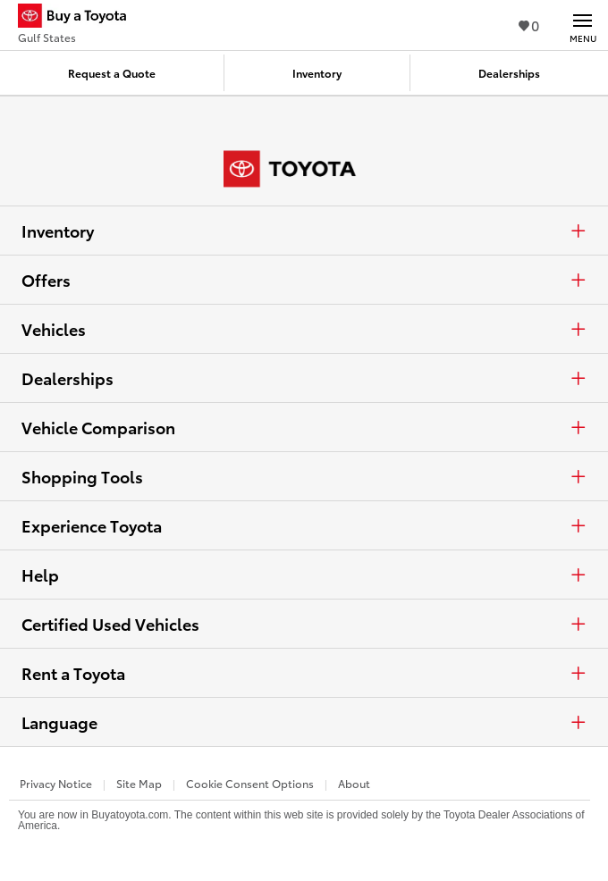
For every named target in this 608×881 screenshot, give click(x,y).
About (354, 783)
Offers (304, 279)
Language (304, 722)
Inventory (304, 230)
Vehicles (304, 328)
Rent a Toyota (304, 672)
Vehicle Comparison (304, 427)
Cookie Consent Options (250, 783)
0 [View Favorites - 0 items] (529, 24)
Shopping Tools (304, 476)
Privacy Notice (56, 783)
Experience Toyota (304, 525)
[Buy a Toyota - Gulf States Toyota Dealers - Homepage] (79, 18)
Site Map (139, 783)
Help (304, 574)
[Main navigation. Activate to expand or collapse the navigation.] (582, 25)
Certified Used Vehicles (304, 623)
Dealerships (304, 378)
